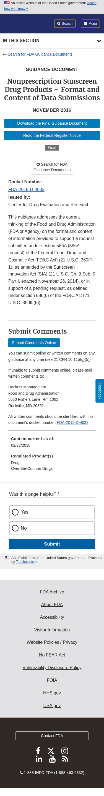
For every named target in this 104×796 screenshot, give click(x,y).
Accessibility (52, 617)
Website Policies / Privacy (52, 642)
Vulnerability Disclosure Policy (52, 667)
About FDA (52, 604)
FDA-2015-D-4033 (26, 189)
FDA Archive (52, 592)
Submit (52, 544)
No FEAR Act (52, 655)
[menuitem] (52, 444)
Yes (24, 512)
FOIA (52, 680)
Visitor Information (52, 630)
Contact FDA (52, 736)
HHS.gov (52, 693)
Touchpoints (25, 562)
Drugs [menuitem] (16, 462)
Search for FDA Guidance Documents (40, 54)
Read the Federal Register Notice (52, 135)
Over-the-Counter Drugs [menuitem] (32, 468)
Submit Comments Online (34, 342)
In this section (21, 40)
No (24, 528)
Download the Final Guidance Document (52, 123)
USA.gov (52, 705)
